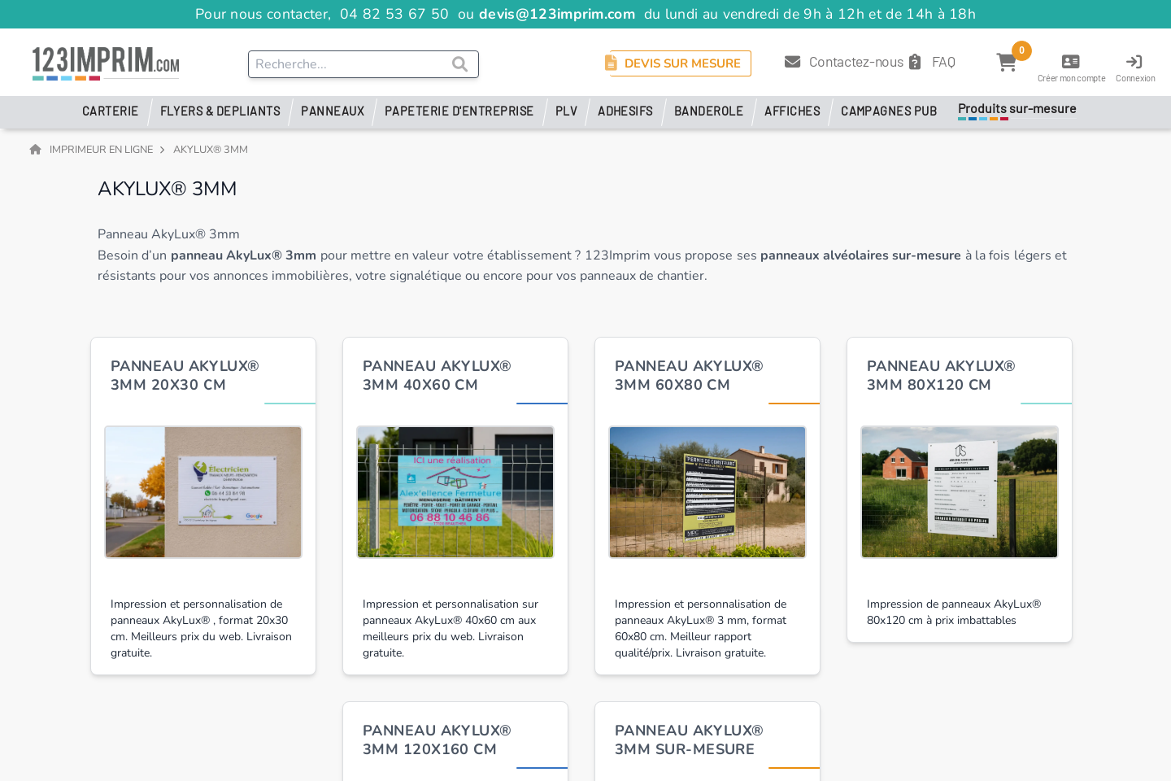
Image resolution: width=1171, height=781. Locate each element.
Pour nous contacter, (265, 14)
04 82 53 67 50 (395, 14)
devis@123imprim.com (557, 14)
